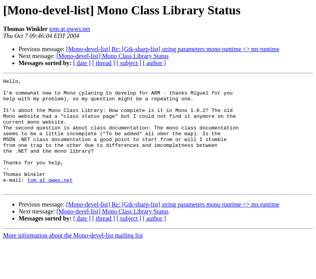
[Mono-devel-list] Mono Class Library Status (113, 56)
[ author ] (154, 63)
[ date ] (82, 63)
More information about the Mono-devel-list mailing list (73, 257)
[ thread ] (103, 63)
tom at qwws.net (69, 29)
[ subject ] (129, 63)
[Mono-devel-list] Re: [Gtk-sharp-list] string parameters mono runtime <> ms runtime (173, 49)
